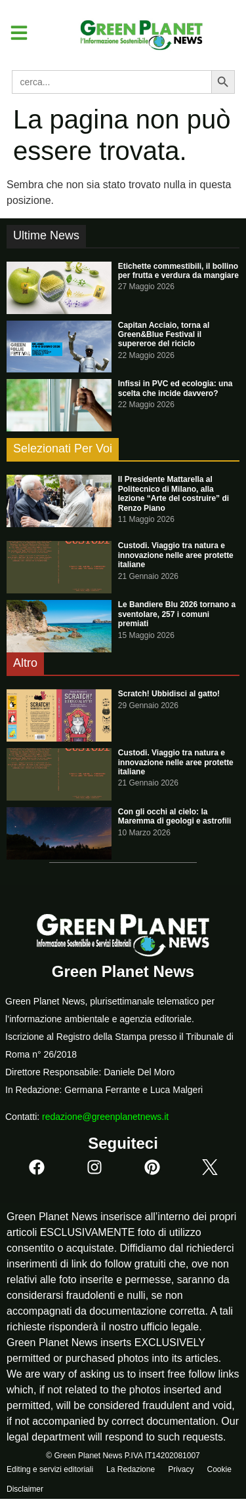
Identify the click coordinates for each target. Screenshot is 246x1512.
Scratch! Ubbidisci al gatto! (169, 693)
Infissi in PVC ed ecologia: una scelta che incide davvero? (175, 388)
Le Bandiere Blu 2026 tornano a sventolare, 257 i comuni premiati (177, 614)
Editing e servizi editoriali (50, 1469)
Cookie (219, 1469)
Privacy (181, 1469)
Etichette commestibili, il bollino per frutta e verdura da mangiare (178, 271)
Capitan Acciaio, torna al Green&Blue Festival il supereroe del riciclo (164, 335)
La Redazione (130, 1469)
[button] (14, 33)
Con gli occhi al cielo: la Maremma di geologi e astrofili (175, 816)
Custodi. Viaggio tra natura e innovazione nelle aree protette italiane (176, 555)
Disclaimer (25, 1489)
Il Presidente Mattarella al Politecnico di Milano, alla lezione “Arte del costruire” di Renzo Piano (173, 493)
